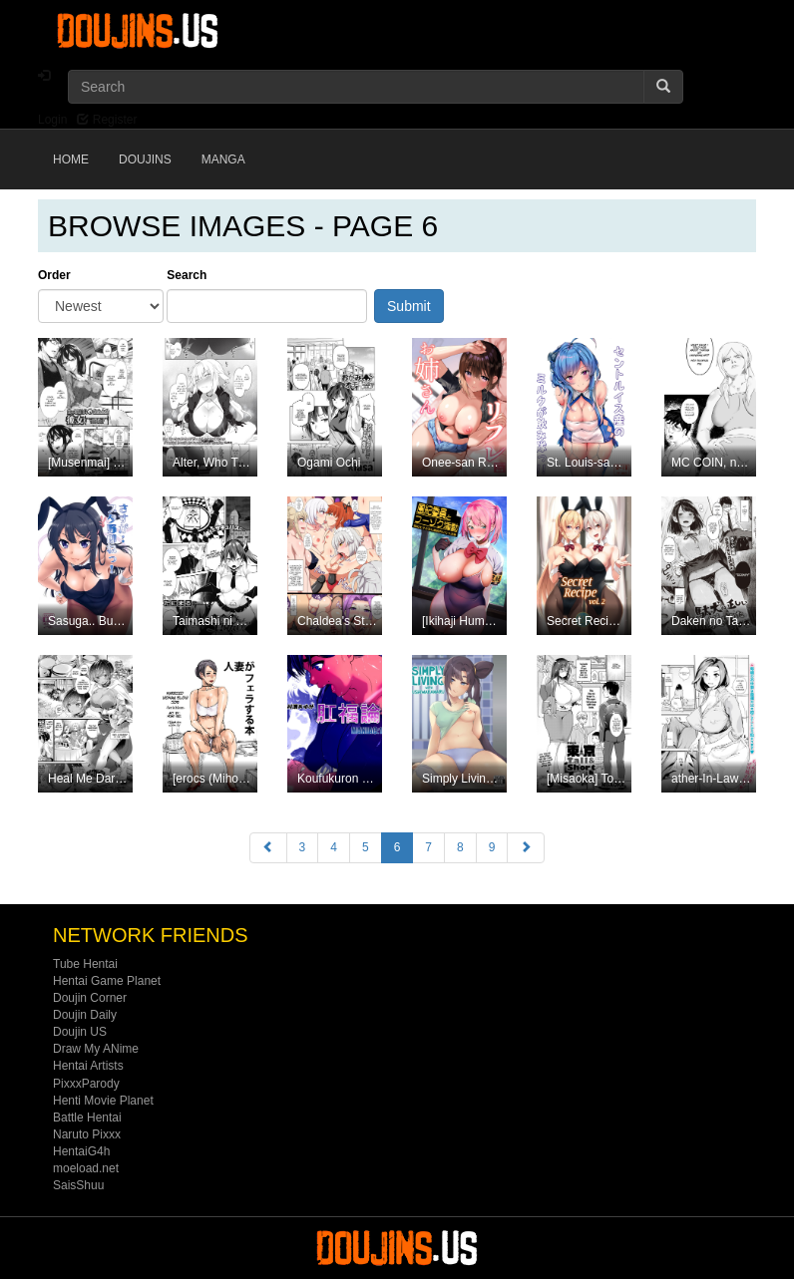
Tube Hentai (85, 964)
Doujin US (80, 1032)
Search (186, 275)
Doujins (145, 159)
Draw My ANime (96, 1049)
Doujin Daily (85, 1015)
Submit (409, 306)
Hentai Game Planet (107, 981)
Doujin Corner (90, 998)
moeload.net (86, 1168)
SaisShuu (78, 1185)
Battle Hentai (87, 1117)
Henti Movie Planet (103, 1101)
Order (54, 275)
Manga (223, 159)
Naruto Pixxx (87, 1134)
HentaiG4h (81, 1151)
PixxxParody (86, 1084)
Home (71, 159)
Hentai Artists (88, 1066)
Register (107, 120)
